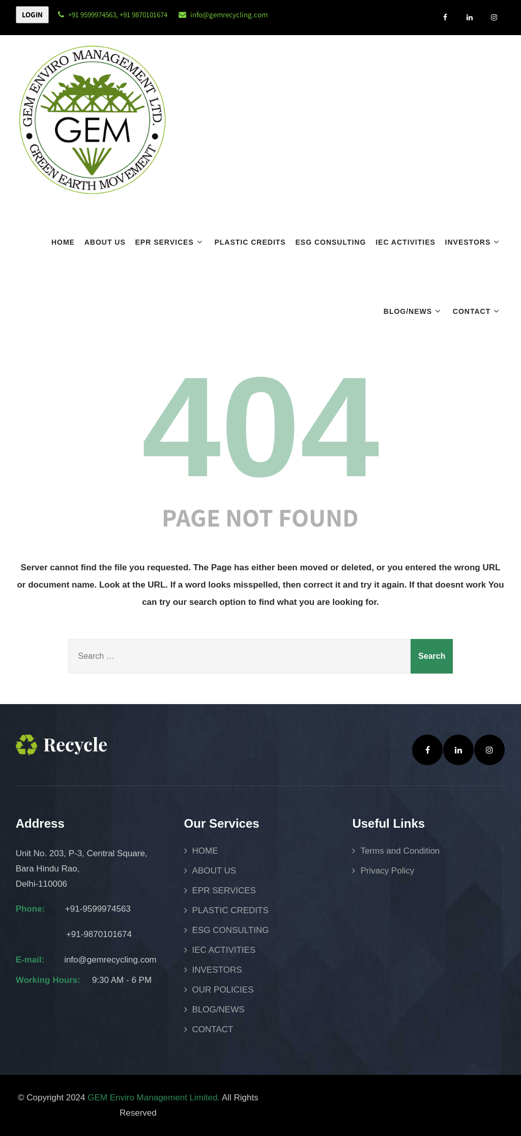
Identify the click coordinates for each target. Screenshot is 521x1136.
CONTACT (477, 311)
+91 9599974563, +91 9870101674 (112, 14)
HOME (63, 242)
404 (260, 426)
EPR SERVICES (170, 242)
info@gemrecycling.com (229, 14)
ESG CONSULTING (330, 242)
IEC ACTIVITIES (405, 242)
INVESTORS (473, 242)
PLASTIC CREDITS (249, 242)
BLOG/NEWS (413, 311)
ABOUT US (105, 242)
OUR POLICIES (223, 990)
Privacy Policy (387, 871)
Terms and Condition (400, 851)
